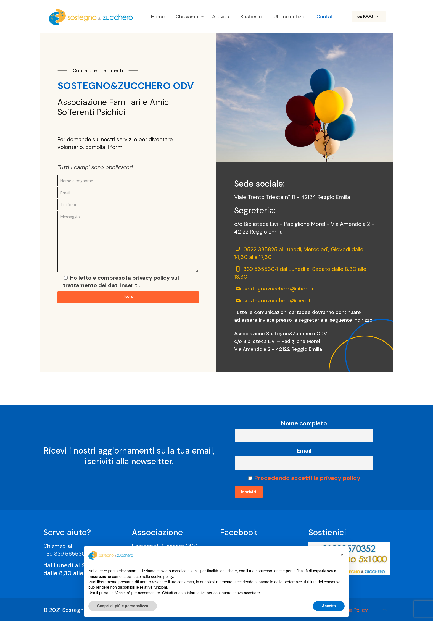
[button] (341, 555)
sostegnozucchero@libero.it (279, 288)
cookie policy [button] (162, 576)
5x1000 (368, 16)
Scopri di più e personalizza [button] (122, 606)
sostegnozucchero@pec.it (277, 300)
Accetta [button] (329, 606)
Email (303, 451)
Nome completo (304, 423)
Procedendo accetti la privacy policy (307, 478)
